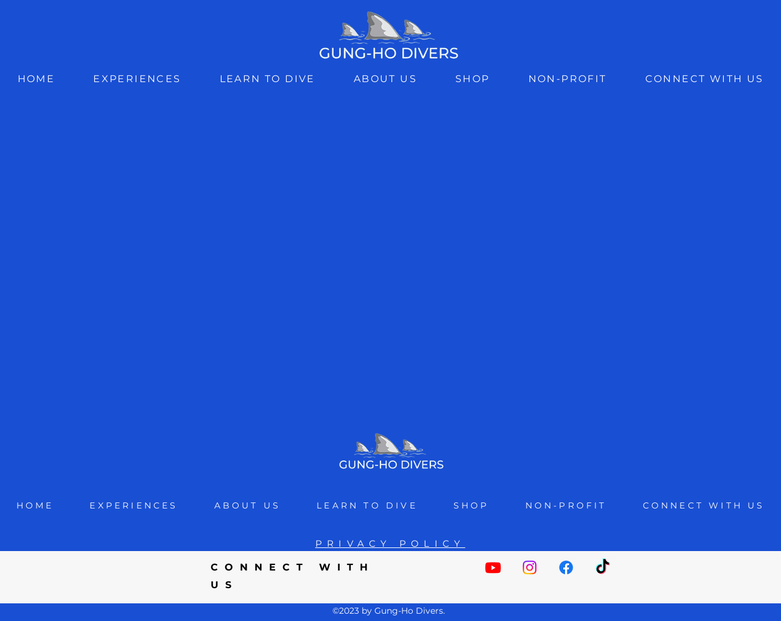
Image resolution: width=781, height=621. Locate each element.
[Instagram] (529, 567)
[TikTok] (603, 567)
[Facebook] (566, 567)
